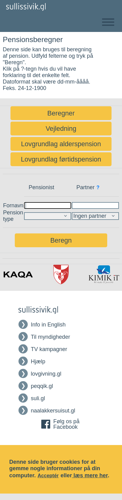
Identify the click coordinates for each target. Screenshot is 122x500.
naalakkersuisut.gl (53, 411)
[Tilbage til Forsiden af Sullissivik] (26, 7)
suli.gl (38, 398)
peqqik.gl (42, 386)
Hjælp (38, 361)
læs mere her (90, 475)
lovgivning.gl (46, 374)
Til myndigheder (50, 337)
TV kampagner (49, 349)
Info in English (48, 325)
